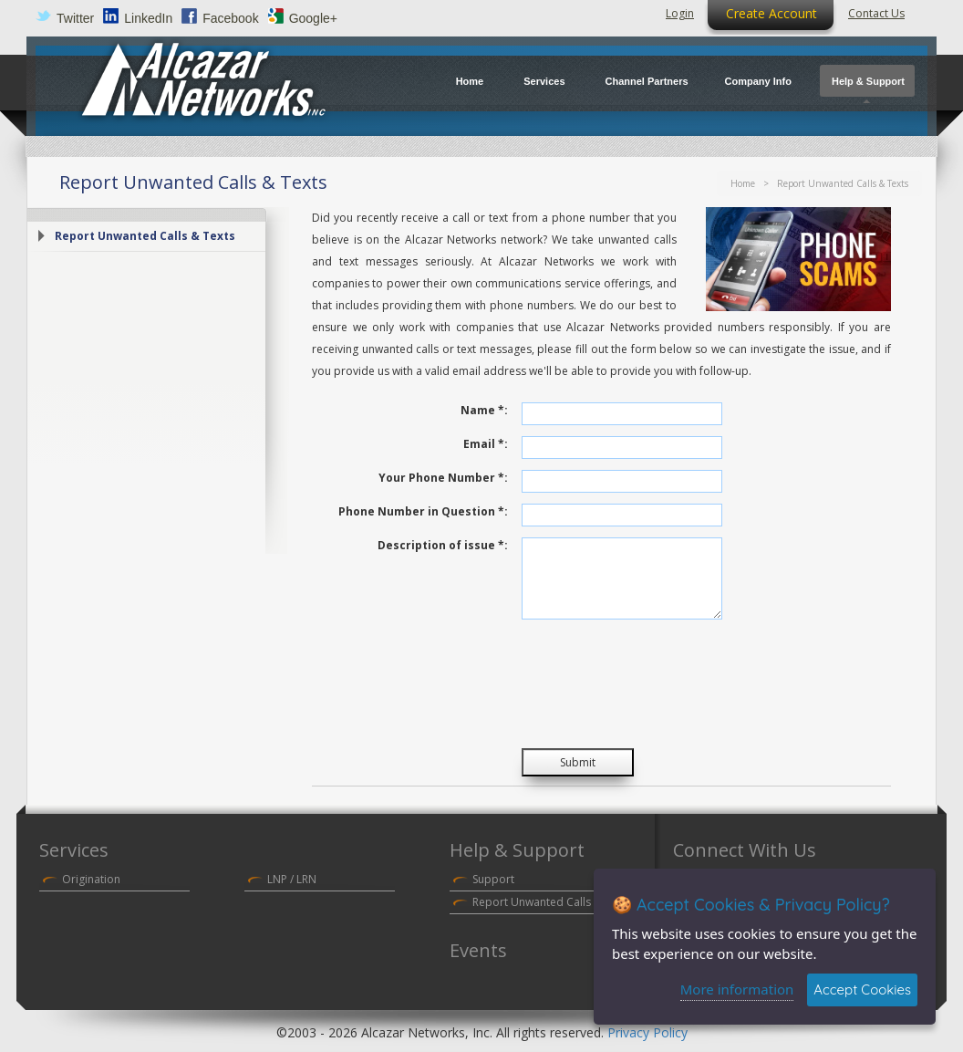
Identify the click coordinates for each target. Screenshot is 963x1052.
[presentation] (660, 688)
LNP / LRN (291, 879)
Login (680, 13)
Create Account (771, 13)
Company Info (758, 81)
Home (470, 81)
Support (493, 879)
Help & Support (868, 81)
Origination (91, 879)
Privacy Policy (647, 1032)
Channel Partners (647, 81)
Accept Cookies (862, 989)
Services (543, 81)
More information (737, 989)
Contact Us (876, 13)
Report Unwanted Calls (531, 902)
